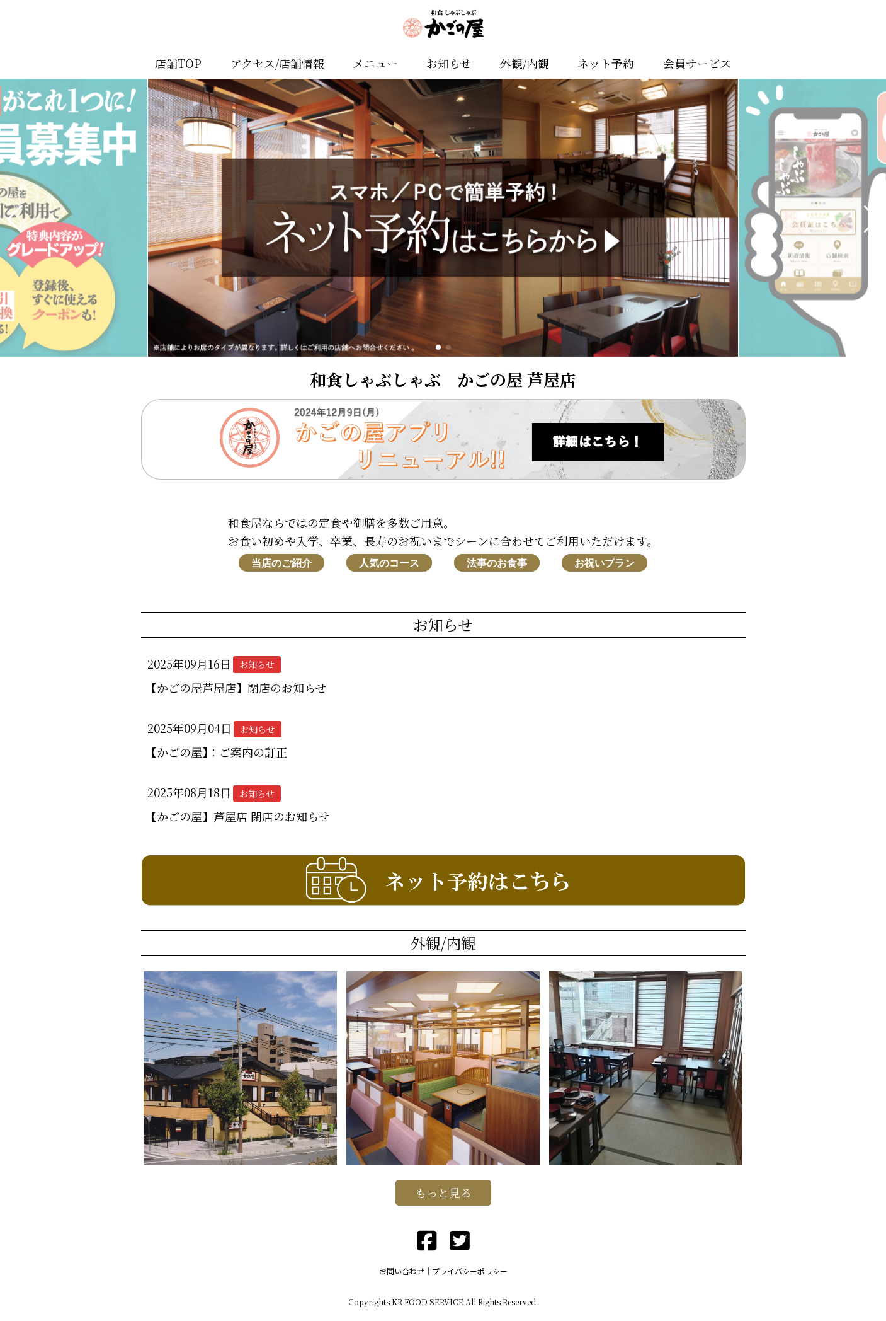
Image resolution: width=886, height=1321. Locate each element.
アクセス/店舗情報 (277, 63)
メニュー (375, 63)
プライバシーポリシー (470, 1271)
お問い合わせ (401, 1271)
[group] (443, 220)
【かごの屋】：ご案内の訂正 (216, 752)
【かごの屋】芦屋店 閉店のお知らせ (237, 816)
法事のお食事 (497, 562)
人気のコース (389, 562)
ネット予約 (605, 63)
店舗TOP (178, 63)
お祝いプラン (604, 562)
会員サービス (697, 63)
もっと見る (443, 1192)
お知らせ (448, 63)
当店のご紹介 (281, 562)
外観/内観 (524, 63)
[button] (14, 219)
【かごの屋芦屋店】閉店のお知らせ (235, 687)
